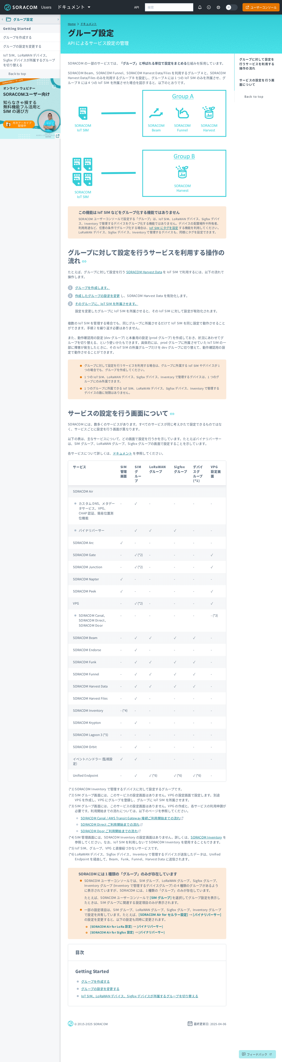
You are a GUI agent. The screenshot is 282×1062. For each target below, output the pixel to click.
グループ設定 (23, 19)
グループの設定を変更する (22, 46)
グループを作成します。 (92, 287)
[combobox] (169, 7)
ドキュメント (88, 24)
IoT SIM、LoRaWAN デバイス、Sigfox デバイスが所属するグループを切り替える (29, 60)
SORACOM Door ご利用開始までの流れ (109, 831)
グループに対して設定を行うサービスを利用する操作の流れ (146, 256)
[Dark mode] (232, 7)
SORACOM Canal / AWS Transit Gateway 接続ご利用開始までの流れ (130, 818)
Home (72, 24)
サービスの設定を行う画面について (121, 412)
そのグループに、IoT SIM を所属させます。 (106, 303)
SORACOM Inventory (206, 837)
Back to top (17, 73)
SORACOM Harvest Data (144, 272)
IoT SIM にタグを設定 (163, 228)
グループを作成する (17, 37)
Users (46, 7)
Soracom (20, 7)
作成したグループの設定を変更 (97, 295)
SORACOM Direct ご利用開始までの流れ (110, 824)
